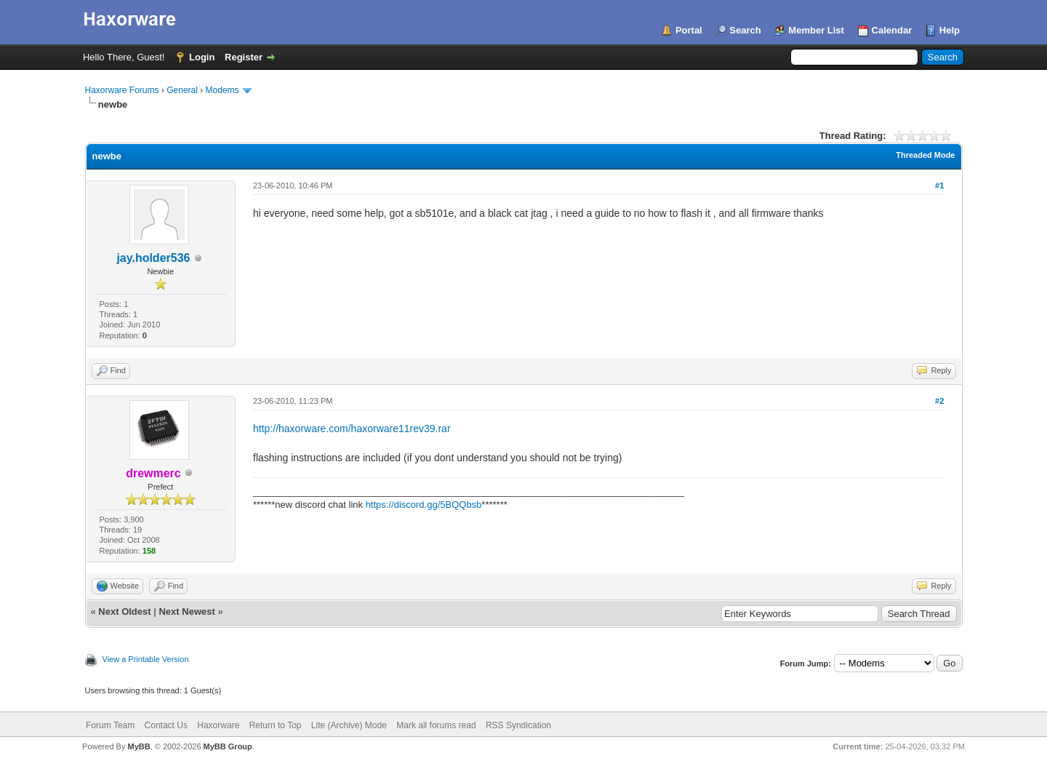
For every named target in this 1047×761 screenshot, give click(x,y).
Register (243, 57)
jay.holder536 (153, 258)
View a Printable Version (146, 659)
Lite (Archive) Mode (349, 725)
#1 (939, 185)
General (182, 90)
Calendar (892, 30)
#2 (939, 401)
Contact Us (166, 725)
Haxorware (218, 725)
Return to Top (275, 725)
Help (949, 30)
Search (745, 30)
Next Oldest (124, 611)
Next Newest (186, 611)
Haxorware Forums (122, 90)
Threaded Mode (925, 155)
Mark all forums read (436, 725)
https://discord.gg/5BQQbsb (424, 504)
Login (201, 57)
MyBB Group (228, 746)
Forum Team (110, 725)
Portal (688, 30)
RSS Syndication (518, 725)
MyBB (138, 746)
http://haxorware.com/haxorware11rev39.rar (352, 428)
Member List (816, 30)
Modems (222, 90)
